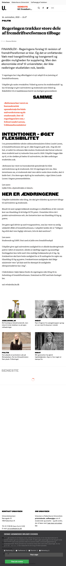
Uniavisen (6, 2)
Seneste (22, 7)
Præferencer (22, 550)
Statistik (34, 550)
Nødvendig (10, 550)
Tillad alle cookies (17, 561)
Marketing (45, 550)
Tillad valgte (34, 555)
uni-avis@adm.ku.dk (14, 528)
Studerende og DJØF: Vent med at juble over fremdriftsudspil (27, 240)
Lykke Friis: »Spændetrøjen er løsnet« (17, 188)
